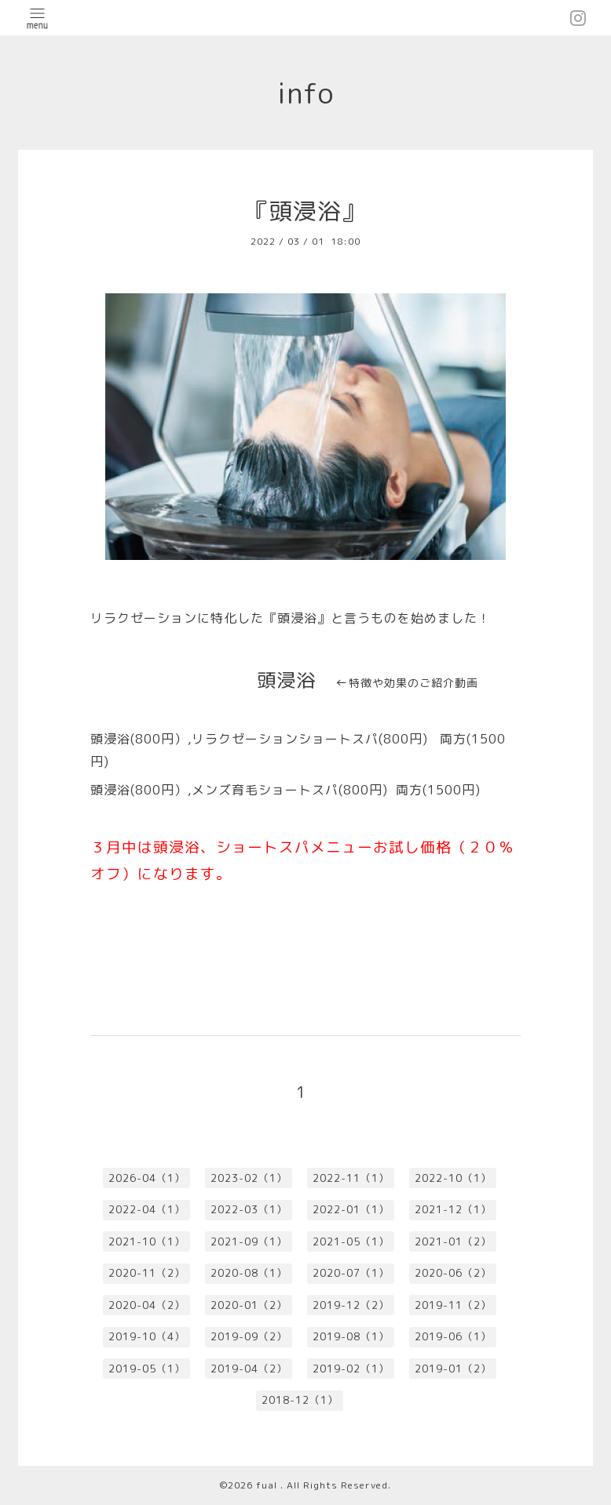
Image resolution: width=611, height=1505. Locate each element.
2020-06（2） (453, 1273)
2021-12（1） (453, 1209)
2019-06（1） (453, 1336)
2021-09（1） (248, 1241)
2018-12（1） (300, 1400)
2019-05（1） (146, 1368)
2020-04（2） (146, 1305)
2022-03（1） (248, 1209)
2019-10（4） (146, 1336)
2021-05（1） (351, 1241)
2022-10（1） (453, 1178)
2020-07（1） (351, 1273)
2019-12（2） (351, 1305)
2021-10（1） (146, 1241)
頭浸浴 (286, 680)
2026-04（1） (146, 1178)
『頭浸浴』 (305, 210)
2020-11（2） (146, 1273)
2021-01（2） (453, 1241)
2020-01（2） (248, 1305)
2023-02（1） (248, 1178)
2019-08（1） (351, 1336)
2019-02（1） (351, 1368)
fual (268, 1485)
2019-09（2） (248, 1336)
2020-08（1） (248, 1273)
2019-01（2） (453, 1368)
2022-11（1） (351, 1178)
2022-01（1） (351, 1209)
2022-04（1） (146, 1209)
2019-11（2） (453, 1305)
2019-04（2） (248, 1368)
